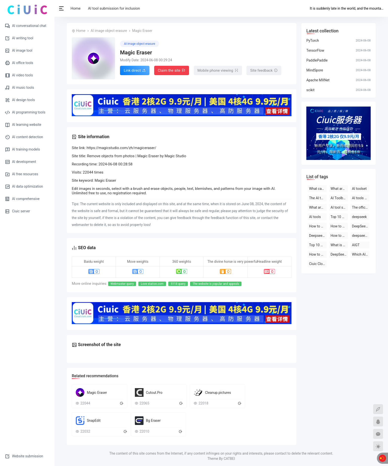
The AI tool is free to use (318, 198)
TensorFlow (315, 50)
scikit (310, 90)
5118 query (178, 284)
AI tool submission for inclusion (114, 8)
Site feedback (264, 70)
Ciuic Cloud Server (318, 264)
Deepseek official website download (318, 236)
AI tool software (339, 207)
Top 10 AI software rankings (318, 245)
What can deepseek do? (318, 189)
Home (75, 8)
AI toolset (359, 189)
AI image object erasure (109, 31)
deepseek (359, 217)
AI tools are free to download (360, 198)
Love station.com (152, 284)
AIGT (356, 245)
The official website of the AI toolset (360, 207)
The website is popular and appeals (216, 284)
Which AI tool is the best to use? (360, 254)
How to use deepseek (318, 226)
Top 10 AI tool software (339, 217)
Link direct (135, 70)
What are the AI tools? (339, 189)
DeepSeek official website (339, 254)
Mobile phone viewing (217, 70)
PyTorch (312, 41)
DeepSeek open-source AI (360, 226)
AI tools (315, 217)
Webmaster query (122, 284)
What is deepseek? (339, 245)
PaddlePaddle (317, 60)
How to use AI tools (318, 254)
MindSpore (314, 70)
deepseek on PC (360, 236)
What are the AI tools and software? (318, 207)
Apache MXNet (318, 80)
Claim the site (171, 70)
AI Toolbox (339, 198)
